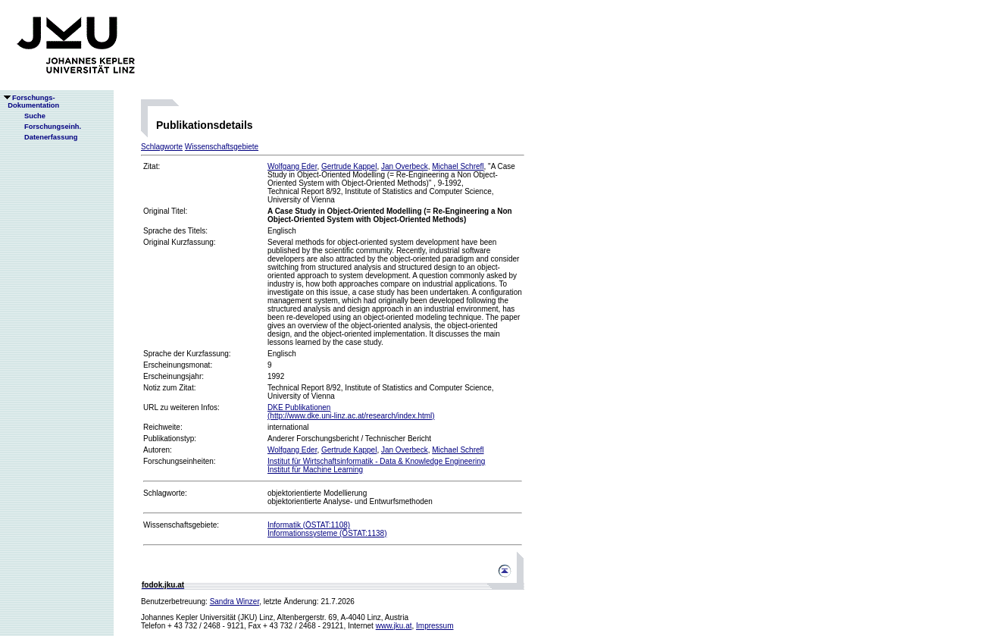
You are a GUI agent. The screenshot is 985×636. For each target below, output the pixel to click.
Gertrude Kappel (349, 166)
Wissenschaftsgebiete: (181, 525)
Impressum (434, 626)
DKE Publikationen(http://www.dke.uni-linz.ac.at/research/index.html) (351, 411)
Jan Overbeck (404, 166)
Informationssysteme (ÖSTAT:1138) (326, 533)
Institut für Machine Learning (315, 469)
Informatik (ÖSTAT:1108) (308, 525)
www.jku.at (394, 626)
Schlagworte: (165, 493)
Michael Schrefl (457, 166)
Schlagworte (162, 147)
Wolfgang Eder (292, 166)
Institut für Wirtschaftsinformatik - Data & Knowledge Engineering (376, 461)
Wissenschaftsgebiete (221, 147)
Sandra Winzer (235, 601)
